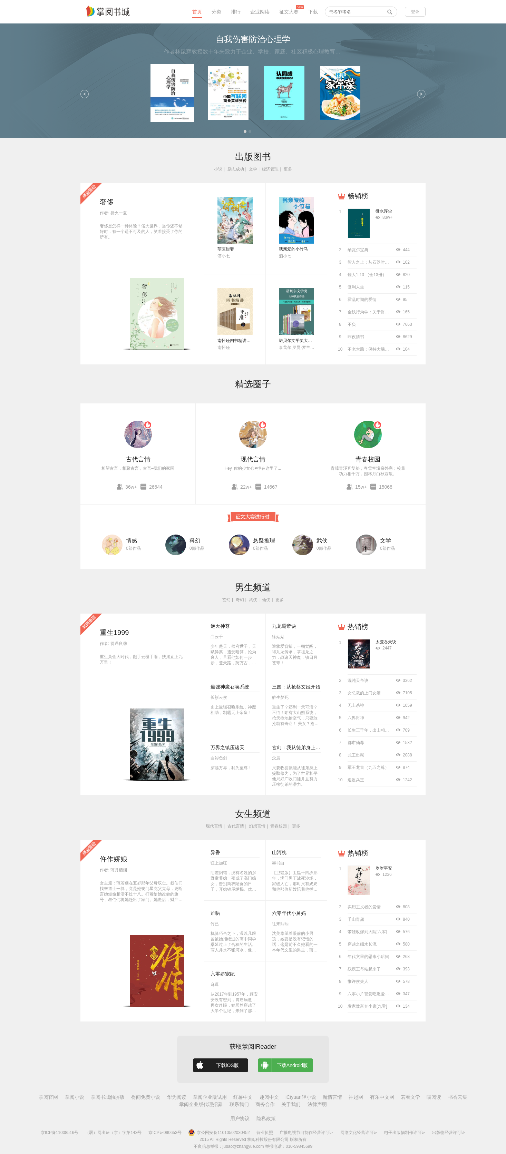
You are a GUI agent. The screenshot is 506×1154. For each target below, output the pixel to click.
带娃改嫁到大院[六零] (367, 931)
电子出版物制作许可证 (405, 1132)
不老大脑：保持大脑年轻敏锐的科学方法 (385, 349)
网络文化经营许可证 (359, 1132)
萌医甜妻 (225, 249)
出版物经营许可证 (448, 1132)
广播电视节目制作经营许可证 (306, 1132)
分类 (216, 11)
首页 (197, 11)
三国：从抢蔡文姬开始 (296, 687)
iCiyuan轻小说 (300, 1097)
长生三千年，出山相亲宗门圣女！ (379, 730)
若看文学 (410, 1097)
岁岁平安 (384, 868)
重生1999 (114, 632)
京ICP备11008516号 (59, 1132)
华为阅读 (176, 1097)
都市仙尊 (356, 742)
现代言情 (253, 459)
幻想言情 (257, 826)
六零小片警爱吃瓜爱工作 (370, 993)
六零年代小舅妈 (289, 913)
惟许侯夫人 (358, 981)
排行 (236, 11)
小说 (218, 169)
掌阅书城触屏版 (108, 1097)
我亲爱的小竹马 (293, 249)
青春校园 (368, 459)
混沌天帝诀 (358, 680)
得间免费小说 (145, 1097)
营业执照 (264, 1132)
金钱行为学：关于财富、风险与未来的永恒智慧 (391, 312)
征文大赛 (289, 11)
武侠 (322, 541)
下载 (313, 11)
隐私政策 (266, 1118)
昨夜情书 (356, 336)
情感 (131, 541)
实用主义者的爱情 (364, 906)
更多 (288, 169)
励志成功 (235, 169)
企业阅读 (260, 11)
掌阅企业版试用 (210, 1097)
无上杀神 (356, 705)
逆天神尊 (220, 626)
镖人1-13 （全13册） (367, 274)
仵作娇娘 (113, 859)
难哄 (215, 913)
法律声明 (317, 1104)
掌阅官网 (48, 1097)
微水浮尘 (384, 211)
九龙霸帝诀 (284, 626)
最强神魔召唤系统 (230, 687)
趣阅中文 (269, 1097)
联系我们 (239, 1104)
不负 (352, 324)
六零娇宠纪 (223, 974)
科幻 (195, 541)
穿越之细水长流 (362, 944)
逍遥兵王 (356, 780)
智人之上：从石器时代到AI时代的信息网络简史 (391, 262)
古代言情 (138, 459)
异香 (215, 852)
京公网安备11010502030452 (219, 1132)
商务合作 (265, 1104)
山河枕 (279, 852)
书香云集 (457, 1097)
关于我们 (291, 1104)
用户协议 (240, 1118)
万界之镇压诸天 (227, 747)
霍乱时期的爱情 (362, 299)
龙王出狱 (356, 755)
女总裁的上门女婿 (364, 693)
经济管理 (270, 169)
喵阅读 (434, 1097)
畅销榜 (358, 196)
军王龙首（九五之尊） (368, 767)
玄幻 (226, 599)
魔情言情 (332, 1097)
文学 (253, 169)
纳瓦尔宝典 (358, 249)
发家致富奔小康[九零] (367, 1006)
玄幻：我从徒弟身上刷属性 (301, 747)
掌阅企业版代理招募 (201, 1104)
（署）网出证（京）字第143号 (113, 1132)
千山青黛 (356, 919)
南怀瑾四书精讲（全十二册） (244, 340)
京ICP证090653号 (165, 1132)
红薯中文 (243, 1097)
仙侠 (266, 599)
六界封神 (356, 717)
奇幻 (240, 599)
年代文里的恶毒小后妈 (368, 956)
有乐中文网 (382, 1097)
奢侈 (107, 202)
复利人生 (356, 287)
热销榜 (358, 626)
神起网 (356, 1097)
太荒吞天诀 (386, 641)
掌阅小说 (74, 1097)
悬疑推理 (264, 541)
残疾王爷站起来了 (364, 969)
